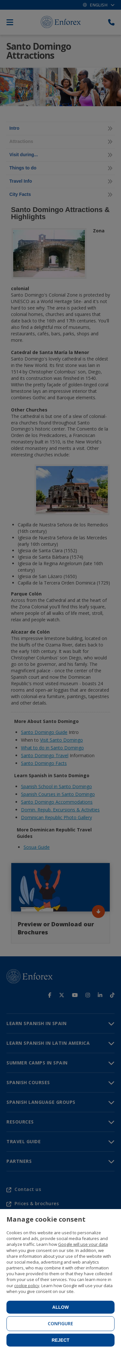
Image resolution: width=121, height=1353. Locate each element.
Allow (60, 1307)
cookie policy (26, 1285)
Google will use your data (83, 1244)
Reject (60, 1340)
